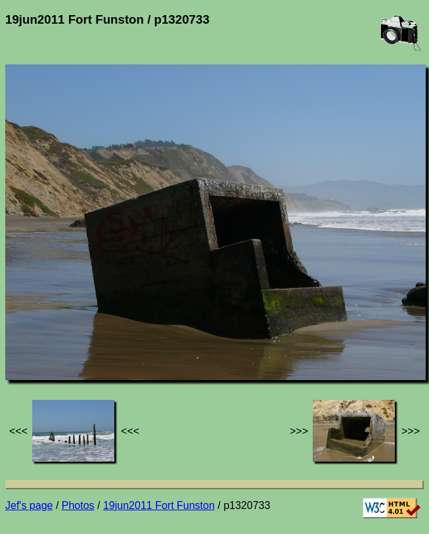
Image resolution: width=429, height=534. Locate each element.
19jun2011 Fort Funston (159, 505)
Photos (78, 505)
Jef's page (29, 505)
